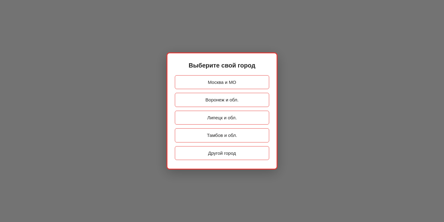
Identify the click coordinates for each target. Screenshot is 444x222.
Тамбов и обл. (222, 135)
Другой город (222, 153)
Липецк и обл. (222, 117)
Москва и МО (222, 82)
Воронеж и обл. (221, 99)
